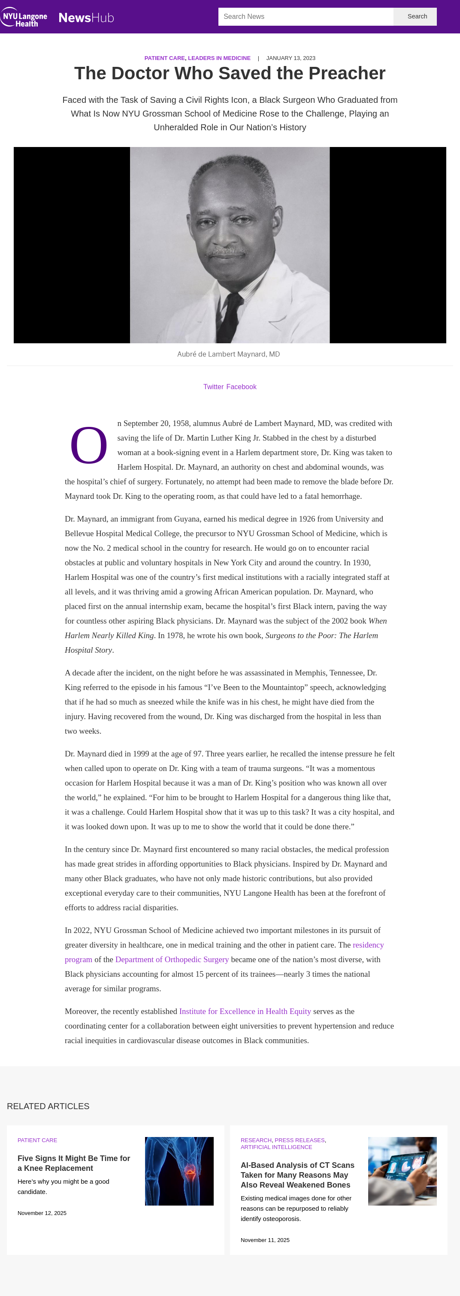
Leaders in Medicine (219, 58)
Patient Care (165, 58)
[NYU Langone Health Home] (23, 18)
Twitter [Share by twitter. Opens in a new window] (213, 386)
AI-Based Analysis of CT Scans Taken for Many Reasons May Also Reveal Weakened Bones (297, 1175)
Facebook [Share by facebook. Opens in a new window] (242, 386)
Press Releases (299, 1140)
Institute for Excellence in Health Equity (245, 1011)
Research (256, 1140)
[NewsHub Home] (86, 17)
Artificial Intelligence (276, 1147)
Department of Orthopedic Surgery (172, 959)
